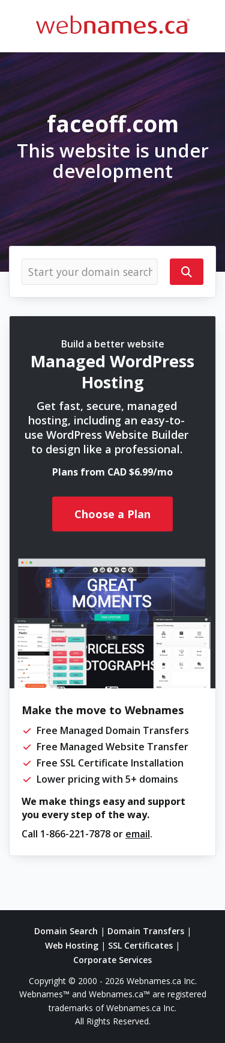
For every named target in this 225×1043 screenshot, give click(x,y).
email (137, 833)
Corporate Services (112, 959)
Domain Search (66, 931)
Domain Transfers (145, 931)
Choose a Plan (112, 514)
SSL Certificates (140, 945)
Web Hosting (71, 945)
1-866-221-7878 (75, 833)
